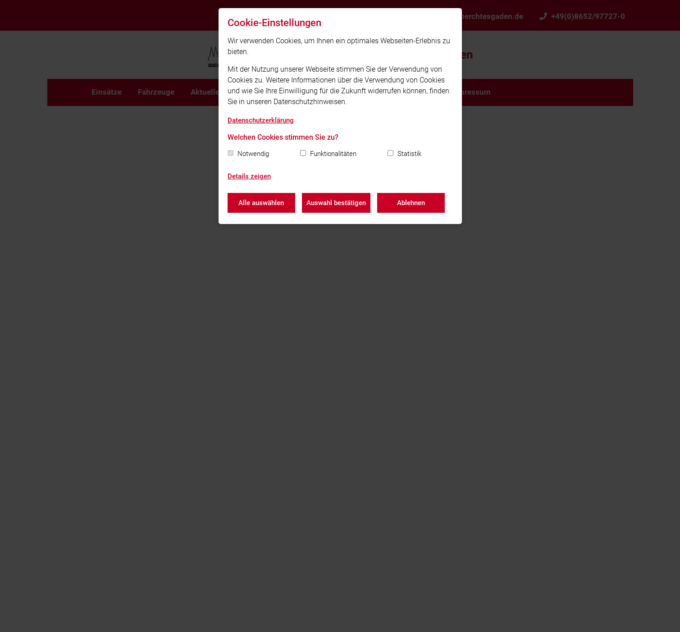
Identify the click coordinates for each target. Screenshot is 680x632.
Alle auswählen (261, 203)
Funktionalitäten (333, 154)
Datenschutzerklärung (261, 120)
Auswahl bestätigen (336, 203)
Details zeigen (249, 176)
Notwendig (253, 154)
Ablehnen (411, 203)
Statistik (409, 154)
